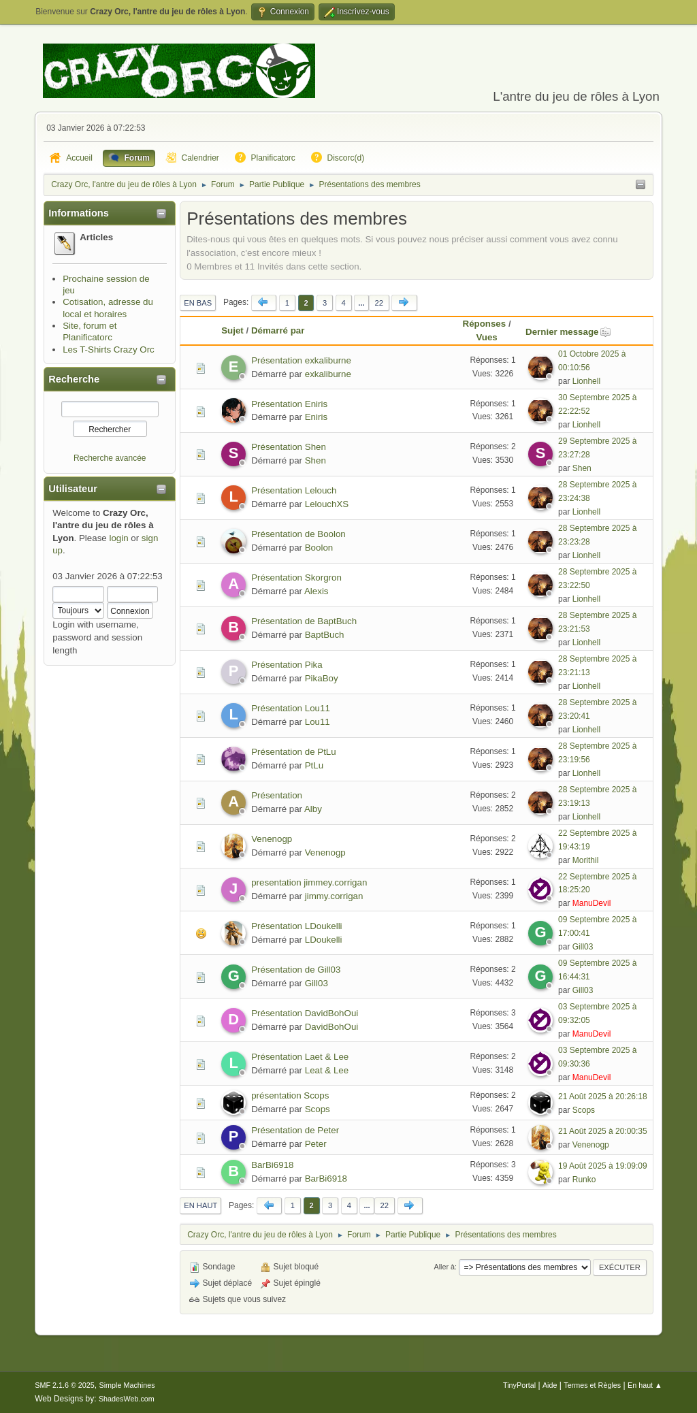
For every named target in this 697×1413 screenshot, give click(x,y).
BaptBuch (324, 635)
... (361, 303)
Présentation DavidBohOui (304, 1013)
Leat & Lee (326, 1070)
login (118, 538)
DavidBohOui (332, 1027)
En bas (198, 303)
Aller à (444, 1267)
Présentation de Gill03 (295, 969)
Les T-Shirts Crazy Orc (109, 349)
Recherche (73, 379)
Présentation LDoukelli (296, 926)
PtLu (314, 765)
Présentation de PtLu (293, 752)
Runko (584, 1179)
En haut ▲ (645, 1385)
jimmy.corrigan (334, 896)
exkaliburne (328, 374)
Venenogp (271, 839)
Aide (549, 1385)
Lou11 (317, 722)
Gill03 (583, 947)
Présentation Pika (286, 665)
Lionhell (586, 381)
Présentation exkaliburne (301, 360)
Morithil (585, 860)
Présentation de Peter (295, 1130)
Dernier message (568, 332)
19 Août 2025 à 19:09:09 (602, 1166)
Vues (486, 337)
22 (379, 303)
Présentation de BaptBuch (304, 621)
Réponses (484, 324)
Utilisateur (72, 488)
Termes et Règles (592, 1385)
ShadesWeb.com (127, 1399)
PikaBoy (321, 678)
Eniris (316, 417)
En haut (200, 1205)
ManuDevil (591, 903)
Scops (317, 1109)
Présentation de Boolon (298, 534)
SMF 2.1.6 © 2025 (65, 1385)
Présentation (276, 795)
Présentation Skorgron (296, 577)
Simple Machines (127, 1385)
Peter (316, 1144)
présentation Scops (290, 1095)
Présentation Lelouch (293, 490)
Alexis (316, 591)
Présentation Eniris (289, 404)
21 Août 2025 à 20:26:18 (602, 1096)
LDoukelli (323, 940)
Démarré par (278, 330)
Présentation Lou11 (290, 708)
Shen (315, 460)
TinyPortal (519, 1385)
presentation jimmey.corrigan (309, 882)
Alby (313, 809)
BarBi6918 (272, 1165)
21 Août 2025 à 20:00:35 (602, 1131)
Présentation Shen (288, 447)
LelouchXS (326, 504)
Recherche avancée (110, 458)
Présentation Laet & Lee (299, 1057)
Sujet (232, 330)
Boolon (319, 547)
